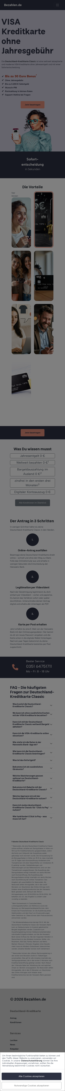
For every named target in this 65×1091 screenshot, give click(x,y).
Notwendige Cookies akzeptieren (31, 1085)
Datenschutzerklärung (31, 1060)
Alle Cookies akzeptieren (31, 1076)
